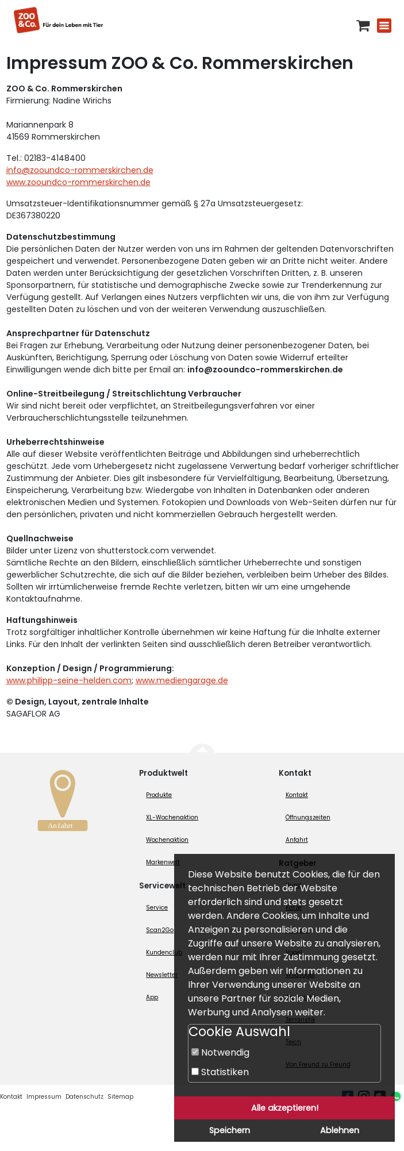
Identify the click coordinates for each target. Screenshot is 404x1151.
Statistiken (220, 1072)
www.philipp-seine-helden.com (69, 680)
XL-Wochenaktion (172, 817)
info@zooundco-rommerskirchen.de (79, 170)
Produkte (159, 795)
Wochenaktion (167, 840)
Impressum (43, 1096)
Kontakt (297, 795)
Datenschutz (84, 1096)
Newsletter (162, 975)
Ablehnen (339, 1130)
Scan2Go (160, 930)
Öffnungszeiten (308, 817)
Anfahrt (297, 840)
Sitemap (120, 1096)
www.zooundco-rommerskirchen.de (78, 182)
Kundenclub (164, 952)
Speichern (229, 1130)
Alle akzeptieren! (284, 1108)
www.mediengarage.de (182, 680)
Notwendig (220, 1052)
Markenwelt (163, 862)
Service (157, 907)
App (152, 997)
